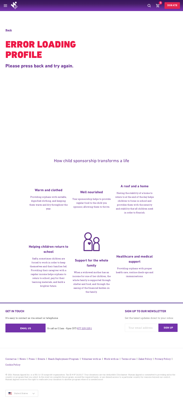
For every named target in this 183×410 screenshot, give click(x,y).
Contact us (11, 359)
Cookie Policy (12, 364)
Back (8, 30)
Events (41, 359)
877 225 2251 (84, 328)
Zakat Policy (145, 359)
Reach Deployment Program (63, 359)
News (22, 359)
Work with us (111, 359)
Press (32, 359)
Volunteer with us (91, 359)
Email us (25, 328)
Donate (172, 5)
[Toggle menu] (5, 5)
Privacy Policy (163, 359)
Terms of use (128, 359)
